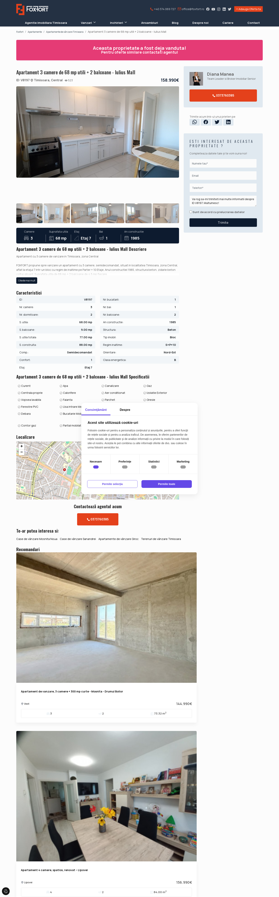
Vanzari (86, 23)
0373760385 (223, 95)
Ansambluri (149, 23)
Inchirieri (116, 23)
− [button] (21, 517)
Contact (253, 23)
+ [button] (21, 511)
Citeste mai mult (26, 320)
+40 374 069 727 (163, 9)
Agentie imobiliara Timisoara (46, 23)
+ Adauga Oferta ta (248, 9)
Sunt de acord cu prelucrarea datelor (217, 212)
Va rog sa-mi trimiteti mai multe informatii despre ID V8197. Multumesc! (223, 201)
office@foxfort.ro (191, 9)
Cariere (227, 23)
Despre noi (200, 23)
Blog (175, 23)
